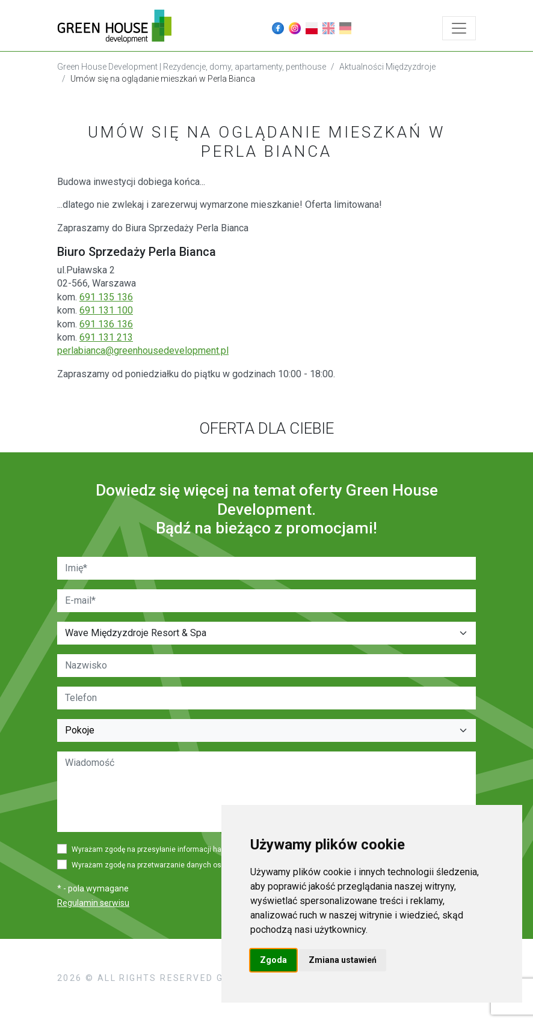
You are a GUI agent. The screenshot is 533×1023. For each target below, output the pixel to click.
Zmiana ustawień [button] (343, 960)
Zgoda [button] (273, 960)
